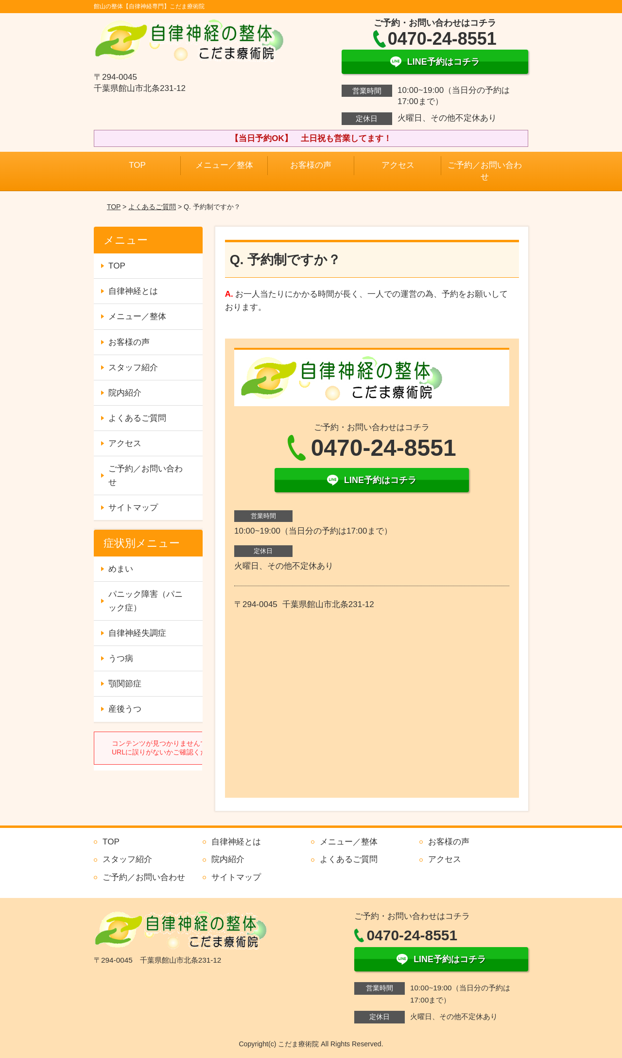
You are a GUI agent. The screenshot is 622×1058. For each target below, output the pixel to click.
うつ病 (120, 658)
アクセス (398, 165)
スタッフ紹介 (133, 367)
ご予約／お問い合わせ (485, 171)
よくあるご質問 (152, 207)
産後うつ (124, 709)
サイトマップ (133, 507)
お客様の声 (310, 165)
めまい (120, 569)
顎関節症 (124, 683)
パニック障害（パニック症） (145, 601)
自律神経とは (133, 291)
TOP (137, 165)
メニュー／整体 (224, 165)
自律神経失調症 (137, 633)
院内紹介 (124, 392)
